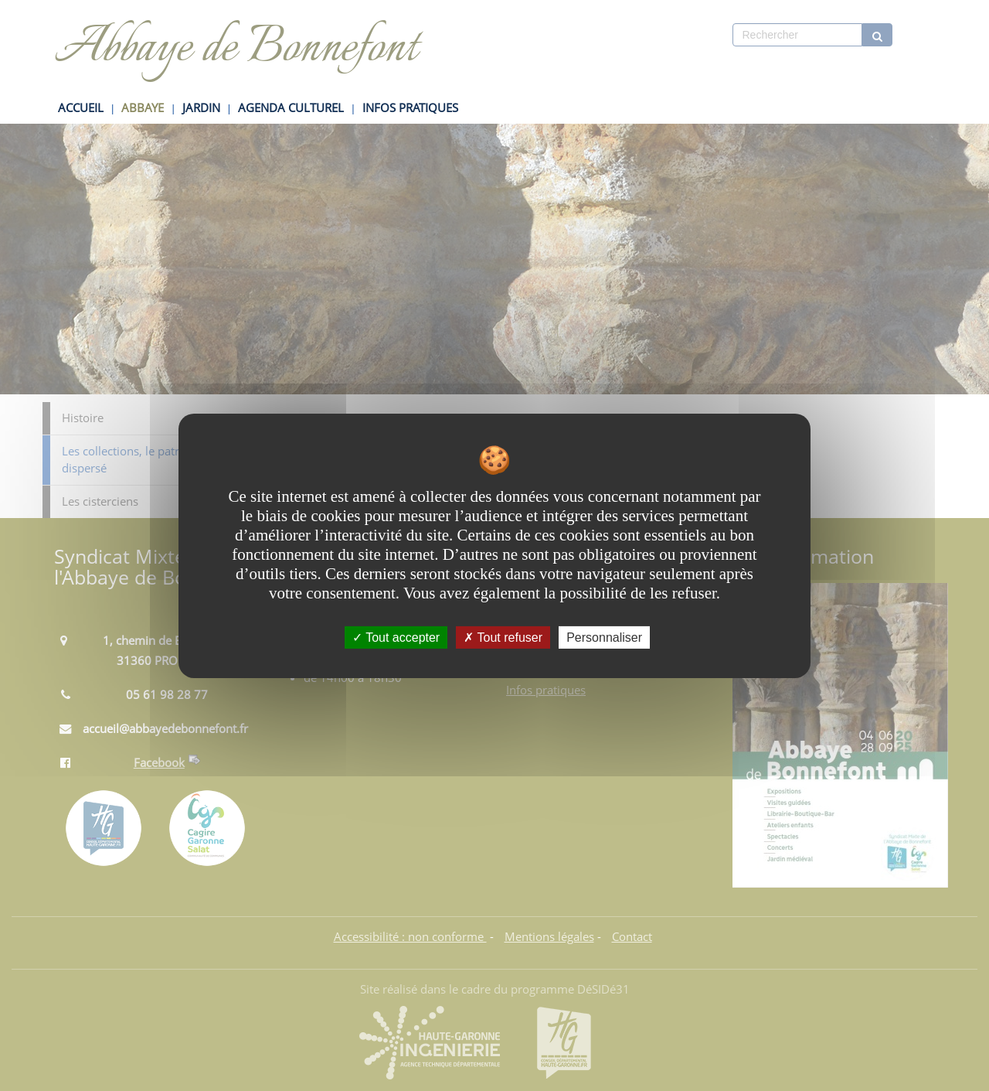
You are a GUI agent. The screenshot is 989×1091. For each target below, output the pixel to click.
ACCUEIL (81, 108)
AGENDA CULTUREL (291, 108)
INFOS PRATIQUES (410, 108)
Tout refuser (503, 636)
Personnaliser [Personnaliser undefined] (604, 636)
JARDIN (201, 108)
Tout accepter (396, 636)
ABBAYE (142, 108)
